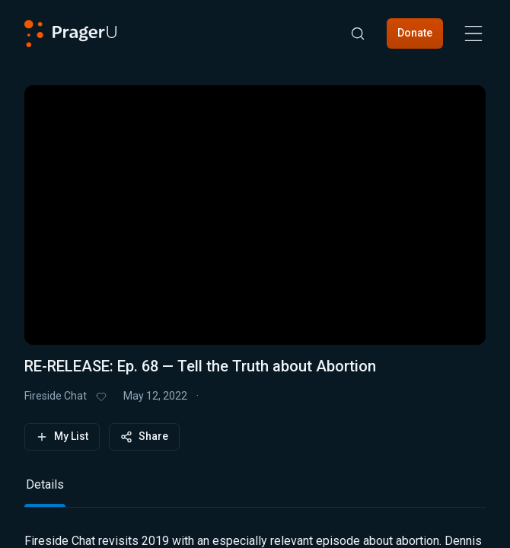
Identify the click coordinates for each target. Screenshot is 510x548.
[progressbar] (144, 303)
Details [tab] (45, 484)
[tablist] (255, 491)
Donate (414, 33)
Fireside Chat (55, 396)
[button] (255, 205)
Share (144, 436)
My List (62, 436)
